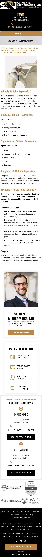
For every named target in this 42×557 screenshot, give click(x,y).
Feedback (37, 511)
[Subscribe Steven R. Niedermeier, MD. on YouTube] (28, 541)
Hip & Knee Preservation (13, 534)
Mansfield (21, 414)
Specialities (16, 50)
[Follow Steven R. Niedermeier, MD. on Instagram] (25, 541)
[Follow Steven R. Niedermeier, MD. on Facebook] (13, 541)
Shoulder (25, 50)
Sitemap (28, 511)
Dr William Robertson (12, 537)
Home (2, 511)
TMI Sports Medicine (31, 537)
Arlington (21, 450)
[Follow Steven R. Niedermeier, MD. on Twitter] (21, 541)
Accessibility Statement (21, 517)
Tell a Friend (15, 514)
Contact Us (27, 514)
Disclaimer (11, 511)
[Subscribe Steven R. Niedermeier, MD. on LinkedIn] (17, 541)
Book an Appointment (22, 27)
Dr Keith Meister (31, 534)
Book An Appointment (21, 437)
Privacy (20, 511)
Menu (20, 33)
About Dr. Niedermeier (21, 332)
